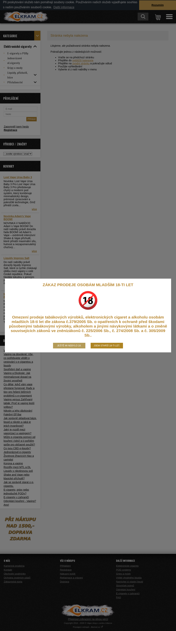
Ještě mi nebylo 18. (69, 345)
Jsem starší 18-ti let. (107, 345)
